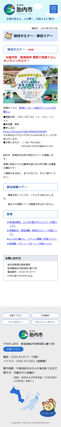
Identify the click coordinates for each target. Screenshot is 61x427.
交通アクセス (15, 315)
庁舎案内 (45, 315)
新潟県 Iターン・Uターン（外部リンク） (31, 243)
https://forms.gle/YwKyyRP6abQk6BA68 (25, 131)
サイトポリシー (15, 322)
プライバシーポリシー (45, 322)
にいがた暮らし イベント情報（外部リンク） (33, 238)
